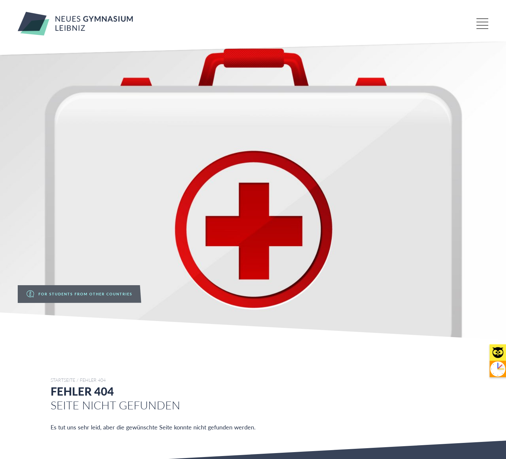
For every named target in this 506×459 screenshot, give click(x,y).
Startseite (63, 380)
